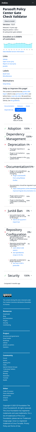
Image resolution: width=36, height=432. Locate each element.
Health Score (20, 110)
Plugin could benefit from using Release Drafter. (19, 178)
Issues (28, 106)
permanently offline (22, 94)
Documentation (9, 106)
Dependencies (8, 110)
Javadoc (5, 66)
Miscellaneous (7, 76)
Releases (20, 106)
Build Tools (6, 74)
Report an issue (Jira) (9, 64)
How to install (9, 21)
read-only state (16, 96)
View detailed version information (13, 52)
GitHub (5, 59)
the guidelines (15, 100)
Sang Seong (6, 84)
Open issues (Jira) (8, 61)
